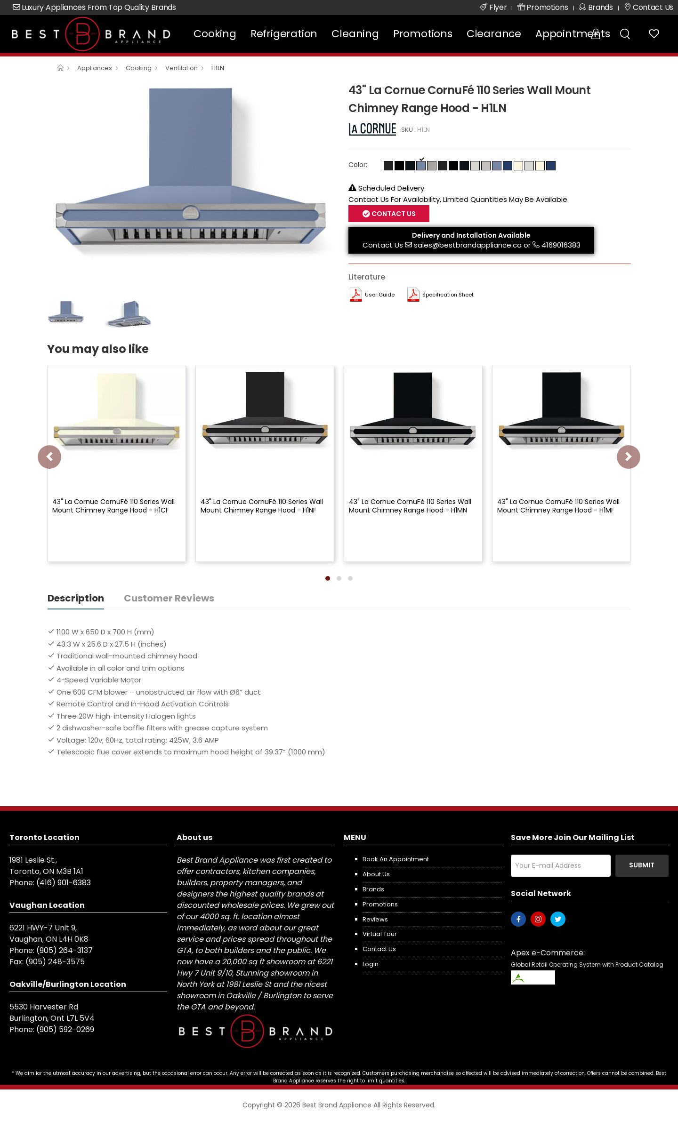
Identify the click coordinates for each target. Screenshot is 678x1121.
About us (376, 874)
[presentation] (49, 457)
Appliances (94, 68)
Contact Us (393, 213)
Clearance (494, 33)
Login (371, 964)
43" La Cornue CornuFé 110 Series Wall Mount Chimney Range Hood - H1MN (410, 506)
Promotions (422, 33)
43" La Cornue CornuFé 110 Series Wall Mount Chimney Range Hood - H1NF (262, 506)
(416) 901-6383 (63, 882)
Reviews (375, 919)
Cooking (215, 33)
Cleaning (355, 33)
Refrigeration (283, 33)
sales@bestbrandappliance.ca (468, 245)
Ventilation (181, 68)
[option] (190, 188)
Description (76, 598)
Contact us (379, 949)
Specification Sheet (448, 294)
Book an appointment (396, 859)
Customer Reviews (169, 598)
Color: (357, 164)
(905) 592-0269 (65, 1029)
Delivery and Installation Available (471, 235)
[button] (327, 578)
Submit (641, 865)
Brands (373, 889)
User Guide (380, 294)
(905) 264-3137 (64, 950)
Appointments (572, 33)
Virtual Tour (380, 933)
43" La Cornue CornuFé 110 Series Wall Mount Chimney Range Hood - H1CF (113, 506)
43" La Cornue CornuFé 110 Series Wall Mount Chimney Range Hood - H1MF (558, 506)
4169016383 (561, 245)
